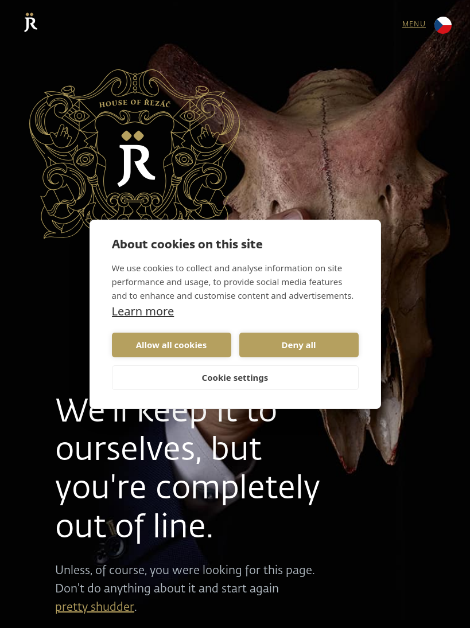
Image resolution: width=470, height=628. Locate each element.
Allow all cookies (171, 344)
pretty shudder (94, 607)
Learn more (143, 311)
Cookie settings (235, 377)
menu (414, 24)
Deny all (298, 344)
